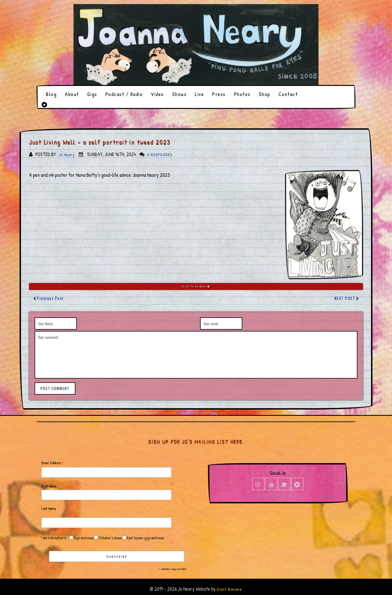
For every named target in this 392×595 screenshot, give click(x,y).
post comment (55, 388)
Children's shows (110, 537)
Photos (242, 94)
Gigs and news (83, 537)
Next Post (345, 298)
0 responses (160, 154)
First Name (48, 486)
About (72, 94)
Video (157, 94)
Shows (179, 94)
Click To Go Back (196, 286)
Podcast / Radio (124, 94)
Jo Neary (67, 154)
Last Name (48, 508)
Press (219, 94)
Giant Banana (229, 589)
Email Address (52, 463)
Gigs (92, 94)
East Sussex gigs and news (145, 537)
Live (199, 94)
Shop (264, 94)
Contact (288, 94)
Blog (51, 94)
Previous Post (50, 298)
